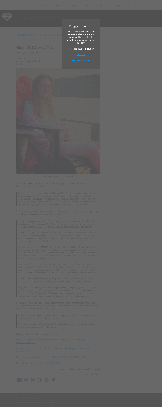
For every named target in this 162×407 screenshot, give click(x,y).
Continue (81, 54)
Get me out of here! (81, 60)
